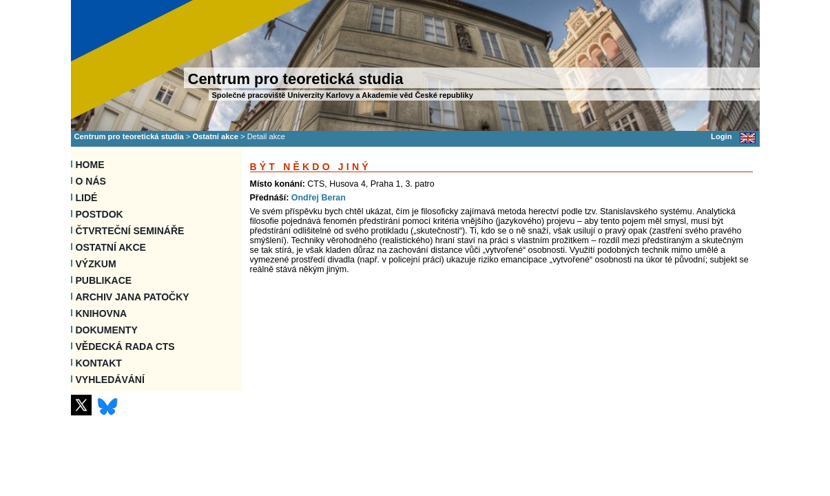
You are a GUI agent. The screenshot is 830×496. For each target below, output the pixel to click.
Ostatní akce (215, 136)
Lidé (87, 197)
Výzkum (96, 263)
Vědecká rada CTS (125, 346)
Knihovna (101, 313)
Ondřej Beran (318, 198)
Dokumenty (107, 329)
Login (721, 136)
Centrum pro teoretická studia (129, 136)
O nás (91, 181)
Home (90, 164)
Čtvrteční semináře (130, 230)
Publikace (104, 280)
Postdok (99, 214)
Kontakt (99, 363)
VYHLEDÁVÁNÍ (110, 379)
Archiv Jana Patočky (132, 296)
